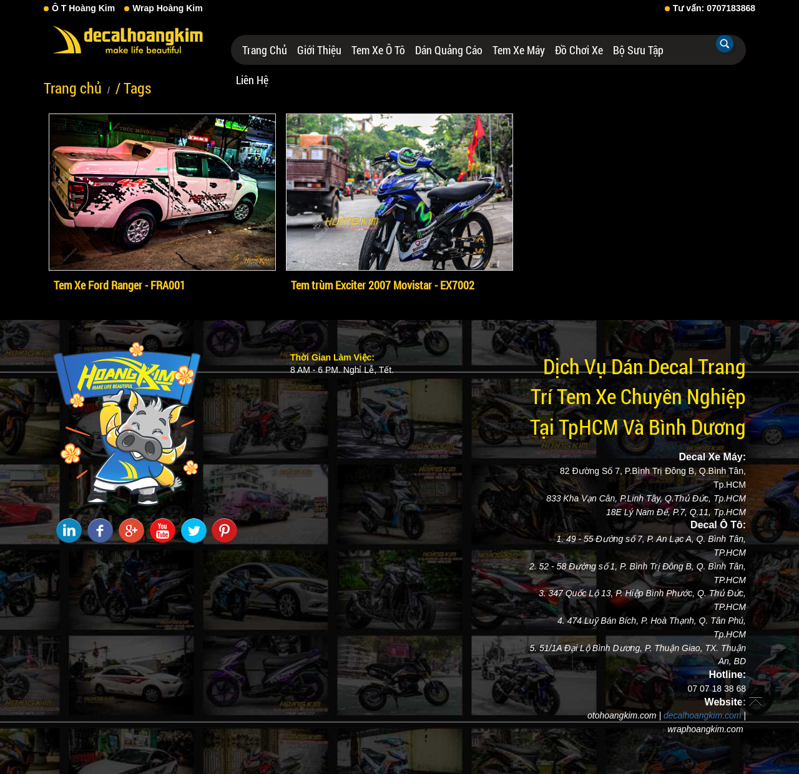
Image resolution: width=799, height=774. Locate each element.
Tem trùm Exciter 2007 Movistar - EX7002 (382, 285)
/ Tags (133, 88)
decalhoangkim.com (703, 715)
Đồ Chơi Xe (579, 49)
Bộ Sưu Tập (638, 49)
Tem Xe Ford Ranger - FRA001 (119, 285)
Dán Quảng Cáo (449, 49)
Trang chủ (264, 49)
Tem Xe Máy (519, 49)
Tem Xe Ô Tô (378, 49)
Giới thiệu (319, 49)
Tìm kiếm (724, 43)
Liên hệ (252, 79)
